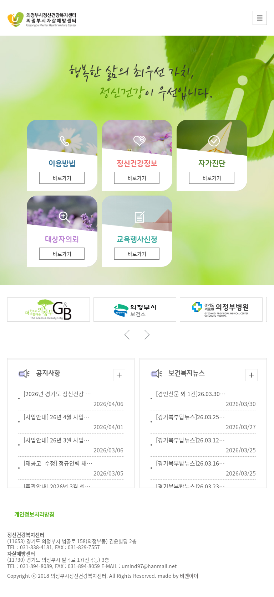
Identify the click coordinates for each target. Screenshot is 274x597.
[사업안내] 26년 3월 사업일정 (59, 440)
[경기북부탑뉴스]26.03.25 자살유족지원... (206, 416)
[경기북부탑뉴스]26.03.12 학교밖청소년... (206, 440)
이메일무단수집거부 (99, 514)
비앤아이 (189, 575)
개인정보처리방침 (34, 514)
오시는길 (148, 514)
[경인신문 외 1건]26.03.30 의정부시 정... (205, 393)
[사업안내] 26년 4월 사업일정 (59, 416)
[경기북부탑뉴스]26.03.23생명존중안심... (205, 486)
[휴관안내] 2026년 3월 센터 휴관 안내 (69, 486)
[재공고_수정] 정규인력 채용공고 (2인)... (72, 463)
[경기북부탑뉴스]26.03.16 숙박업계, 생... (205, 463)
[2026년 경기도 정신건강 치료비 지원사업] (75, 393)
